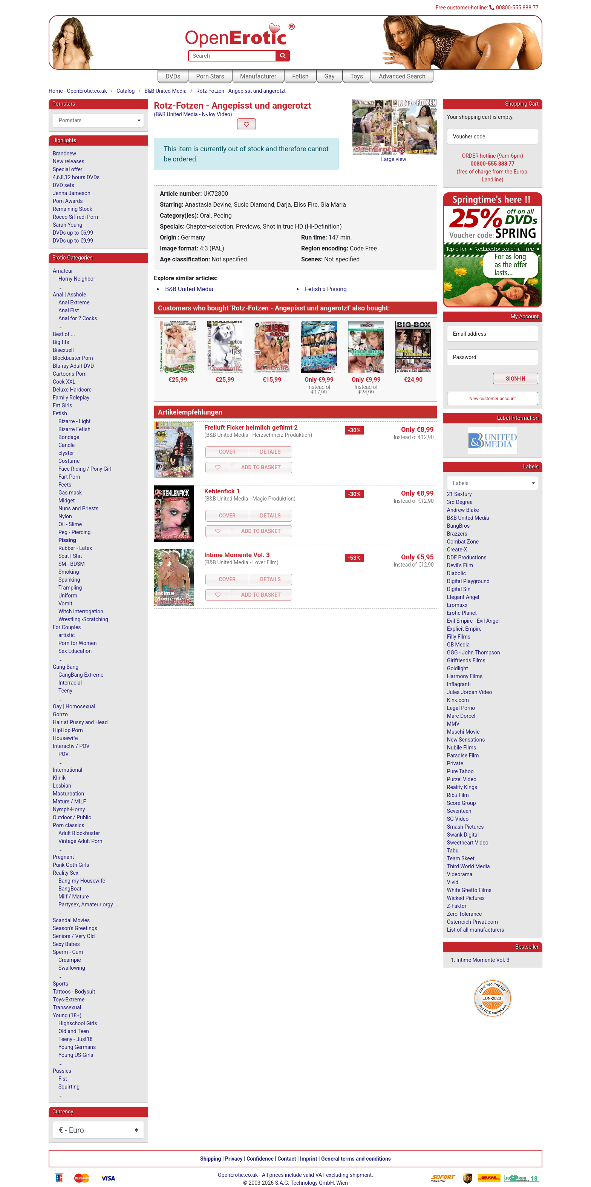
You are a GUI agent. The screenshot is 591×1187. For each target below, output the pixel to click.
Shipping (210, 1159)
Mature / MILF (69, 801)
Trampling (70, 588)
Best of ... (64, 334)
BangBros (458, 526)
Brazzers (457, 534)
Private (455, 763)
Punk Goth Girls (71, 865)
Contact (286, 1159)
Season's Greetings (75, 928)
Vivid (452, 882)
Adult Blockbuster (79, 833)
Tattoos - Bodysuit (74, 992)
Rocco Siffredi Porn (75, 217)
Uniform (67, 596)
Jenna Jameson (71, 193)
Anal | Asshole (69, 295)
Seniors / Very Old (74, 936)
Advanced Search (402, 76)
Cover (227, 452)
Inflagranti (459, 684)
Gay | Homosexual (74, 706)
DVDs (172, 76)
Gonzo (60, 714)
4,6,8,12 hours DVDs (76, 177)
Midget (66, 501)
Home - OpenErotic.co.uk (78, 91)
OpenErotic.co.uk (238, 1175)
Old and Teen (73, 1031)
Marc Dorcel (461, 716)
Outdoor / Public (72, 817)
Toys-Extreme (69, 1000)
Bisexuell (63, 350)
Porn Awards (68, 201)
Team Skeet (461, 858)
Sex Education (75, 651)
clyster (66, 453)
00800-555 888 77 (517, 8)
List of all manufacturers (475, 930)
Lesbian (62, 786)
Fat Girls (62, 405)
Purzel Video (461, 779)
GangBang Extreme (80, 675)
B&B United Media (165, 91)
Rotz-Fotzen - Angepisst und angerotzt (241, 91)
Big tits (61, 342)
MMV (453, 724)
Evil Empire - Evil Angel (473, 621)
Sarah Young (67, 225)
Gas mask (70, 493)
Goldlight (457, 668)
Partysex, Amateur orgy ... (88, 904)
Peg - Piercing (74, 532)
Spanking (69, 580)
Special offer (68, 169)
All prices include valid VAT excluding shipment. (317, 1175)
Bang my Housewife (81, 881)
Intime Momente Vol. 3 (237, 555)
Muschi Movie (463, 732)
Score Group (461, 803)
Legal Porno (461, 708)
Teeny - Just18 (75, 1039)
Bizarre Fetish (74, 429)
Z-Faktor (457, 906)
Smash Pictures (465, 827)
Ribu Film (458, 795)
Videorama (460, 874)
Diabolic (456, 573)
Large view (393, 159)
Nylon (65, 516)
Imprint (308, 1159)
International (67, 770)
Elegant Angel (463, 597)
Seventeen (459, 811)
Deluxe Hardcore (72, 390)
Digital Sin (458, 589)
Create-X (457, 550)
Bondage (68, 437)
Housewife (65, 738)
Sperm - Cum (68, 952)
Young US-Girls (75, 1055)
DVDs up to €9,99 (73, 241)
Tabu (453, 851)
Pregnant (63, 857)
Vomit (65, 603)
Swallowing (71, 968)
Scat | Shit (70, 556)
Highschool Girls (77, 1023)
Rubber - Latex (75, 548)
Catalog (125, 91)
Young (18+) (67, 1015)
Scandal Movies (71, 920)
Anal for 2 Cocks (77, 318)
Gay (330, 76)
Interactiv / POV (71, 746)
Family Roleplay (71, 398)
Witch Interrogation (80, 611)
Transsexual (67, 1007)
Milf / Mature (73, 897)
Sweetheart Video (467, 843)
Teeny (65, 691)
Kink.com (458, 700)
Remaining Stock (72, 209)
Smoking (68, 572)
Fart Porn (69, 477)
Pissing (337, 289)
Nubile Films (461, 748)
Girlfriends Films (466, 660)
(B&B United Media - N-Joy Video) (193, 114)
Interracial (70, 683)
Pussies (62, 1071)
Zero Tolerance (464, 914)
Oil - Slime (70, 524)
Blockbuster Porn (73, 358)
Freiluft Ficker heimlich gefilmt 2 (251, 427)
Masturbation (68, 794)
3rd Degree (460, 502)
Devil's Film (460, 565)
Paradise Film (463, 755)
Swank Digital (463, 835)
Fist (62, 1079)
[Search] (283, 55)
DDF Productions (467, 557)
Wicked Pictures (466, 898)
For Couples (67, 627)
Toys (357, 76)
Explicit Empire (464, 629)
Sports (60, 984)
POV (63, 754)
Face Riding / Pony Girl (85, 469)
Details (270, 452)
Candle (66, 445)
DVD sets (63, 185)
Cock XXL (64, 382)
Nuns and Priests (78, 508)
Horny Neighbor (76, 279)
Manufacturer (258, 76)
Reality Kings (462, 787)
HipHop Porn (68, 730)
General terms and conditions (356, 1159)
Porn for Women (77, 643)
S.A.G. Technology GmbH (304, 1183)
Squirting (69, 1087)
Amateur (63, 271)
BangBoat (69, 889)
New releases (68, 161)
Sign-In (515, 379)
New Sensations (466, 740)
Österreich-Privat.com (472, 922)
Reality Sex (65, 873)
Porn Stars (210, 76)
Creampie (69, 960)
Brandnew (64, 153)
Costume (69, 461)
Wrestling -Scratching (83, 619)
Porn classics (68, 825)
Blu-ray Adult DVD (73, 366)
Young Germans (77, 1047)
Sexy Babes (66, 944)
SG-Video (458, 819)
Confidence (260, 1159)
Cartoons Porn (70, 374)
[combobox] (98, 120)
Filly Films (458, 637)
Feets (64, 485)
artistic (66, 635)
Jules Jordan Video (469, 692)
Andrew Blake (463, 510)
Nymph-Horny (69, 809)
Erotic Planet (462, 613)
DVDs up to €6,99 (73, 233)
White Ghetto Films (469, 890)
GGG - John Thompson (473, 653)
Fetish (300, 76)
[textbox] (98, 120)
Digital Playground (468, 581)
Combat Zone (463, 542)
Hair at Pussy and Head (80, 722)
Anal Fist (68, 310)
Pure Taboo (460, 771)
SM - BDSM (71, 564)
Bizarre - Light (74, 421)
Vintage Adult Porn (80, 841)
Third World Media (468, 866)
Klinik (59, 778)
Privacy (234, 1159)
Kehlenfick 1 (222, 491)
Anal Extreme (74, 302)
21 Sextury (459, 494)
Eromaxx (457, 605)
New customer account (492, 398)
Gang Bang (65, 667)
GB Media (458, 645)
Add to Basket (261, 467)
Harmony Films (465, 676)
